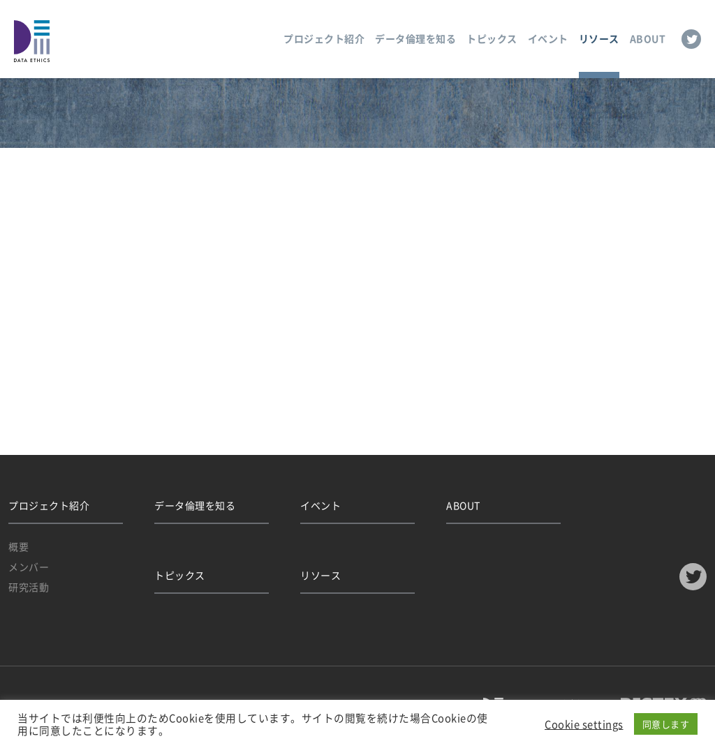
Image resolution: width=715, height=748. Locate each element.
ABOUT (648, 38)
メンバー (28, 566)
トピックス (491, 38)
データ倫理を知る (415, 38)
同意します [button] (666, 724)
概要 (18, 546)
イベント (548, 38)
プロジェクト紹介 (323, 38)
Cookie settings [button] (584, 724)
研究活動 (28, 587)
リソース (599, 38)
